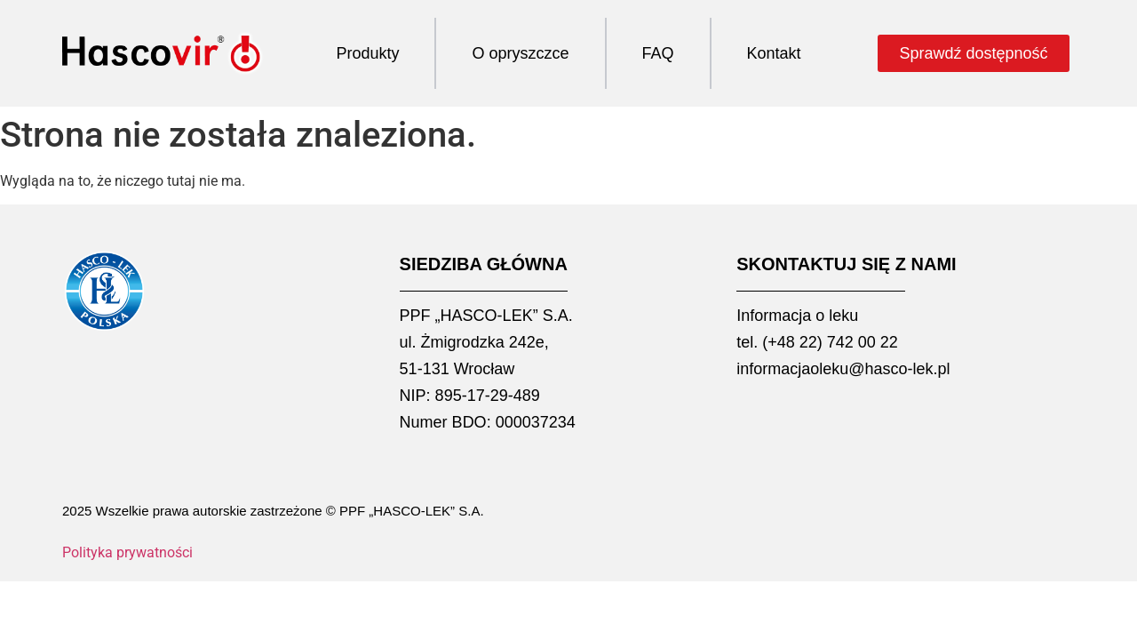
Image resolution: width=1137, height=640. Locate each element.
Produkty (367, 53)
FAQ (658, 53)
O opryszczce (520, 53)
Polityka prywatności (127, 552)
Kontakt (774, 53)
